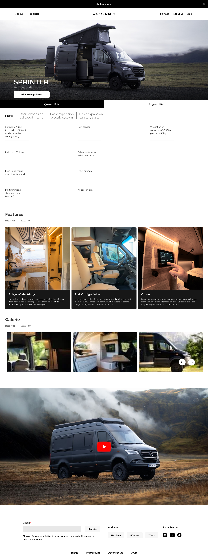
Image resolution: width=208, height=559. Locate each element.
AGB (134, 552)
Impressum (93, 552)
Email (27, 522)
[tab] (52, 104)
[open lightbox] (38, 352)
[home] (104, 14)
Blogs (74, 552)
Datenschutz (116, 552)
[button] (19, 14)
